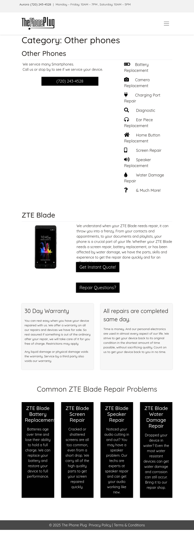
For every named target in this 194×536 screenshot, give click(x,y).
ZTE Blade (38, 215)
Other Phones (44, 53)
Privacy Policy (100, 525)
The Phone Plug (74, 525)
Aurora (24, 4)
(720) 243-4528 (40, 4)
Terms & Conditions (129, 525)
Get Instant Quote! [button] (98, 267)
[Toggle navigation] (166, 23)
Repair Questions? (98, 287)
